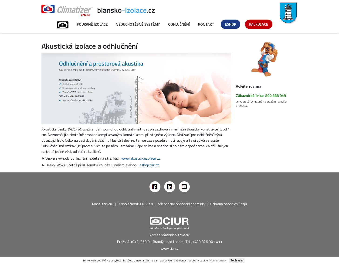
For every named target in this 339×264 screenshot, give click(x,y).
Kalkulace (258, 24)
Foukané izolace (92, 24)
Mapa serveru (102, 204)
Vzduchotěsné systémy (138, 24)
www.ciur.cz (169, 248)
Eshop (230, 24)
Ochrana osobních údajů (228, 204)
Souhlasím (237, 260)
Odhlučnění (179, 24)
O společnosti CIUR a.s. (136, 204)
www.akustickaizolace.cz (140, 158)
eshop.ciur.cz (149, 165)
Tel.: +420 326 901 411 (203, 241)
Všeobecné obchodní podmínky (182, 204)
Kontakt (206, 24)
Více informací (218, 260)
